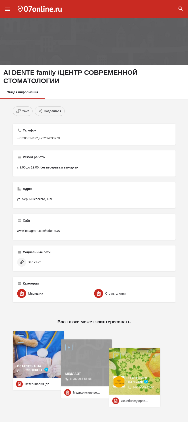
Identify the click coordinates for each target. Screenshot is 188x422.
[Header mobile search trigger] (181, 9)
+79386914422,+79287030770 (38, 138)
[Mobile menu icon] (7, 9)
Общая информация (22, 92)
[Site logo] (40, 9)
